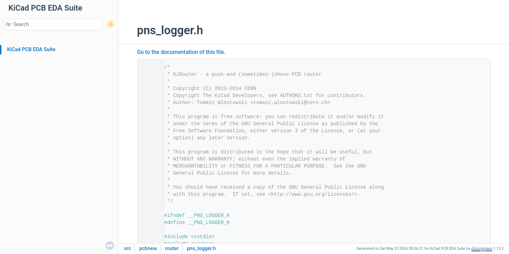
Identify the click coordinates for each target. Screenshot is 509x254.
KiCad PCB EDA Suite (31, 50)
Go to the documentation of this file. (181, 52)
